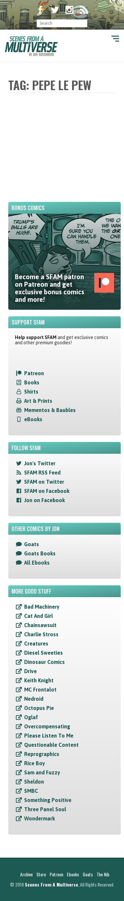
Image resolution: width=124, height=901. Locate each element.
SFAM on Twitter (44, 482)
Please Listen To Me (48, 736)
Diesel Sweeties (43, 653)
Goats (31, 544)
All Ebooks (37, 563)
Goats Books (40, 553)
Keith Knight (39, 680)
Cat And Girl (38, 616)
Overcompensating (47, 726)
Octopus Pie (39, 708)
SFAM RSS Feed (42, 472)
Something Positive (47, 800)
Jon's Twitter (40, 463)
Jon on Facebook (44, 500)
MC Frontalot (40, 690)
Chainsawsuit (40, 625)
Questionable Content (51, 745)
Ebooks (73, 874)
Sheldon (34, 782)
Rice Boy (34, 763)
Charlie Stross (41, 634)
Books (31, 382)
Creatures (36, 643)
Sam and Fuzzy (42, 772)
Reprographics (41, 754)
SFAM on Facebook (46, 491)
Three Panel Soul (45, 809)
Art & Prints (38, 401)
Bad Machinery (42, 607)
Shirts (31, 392)
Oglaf (31, 717)
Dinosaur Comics (44, 662)
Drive (30, 671)
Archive (26, 874)
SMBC (31, 791)
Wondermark (39, 818)
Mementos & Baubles (50, 410)
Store (41, 874)
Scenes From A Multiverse (51, 884)
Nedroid (33, 699)
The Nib (103, 874)
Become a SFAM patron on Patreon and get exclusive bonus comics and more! (64, 288)
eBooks (33, 419)
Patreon (34, 373)
